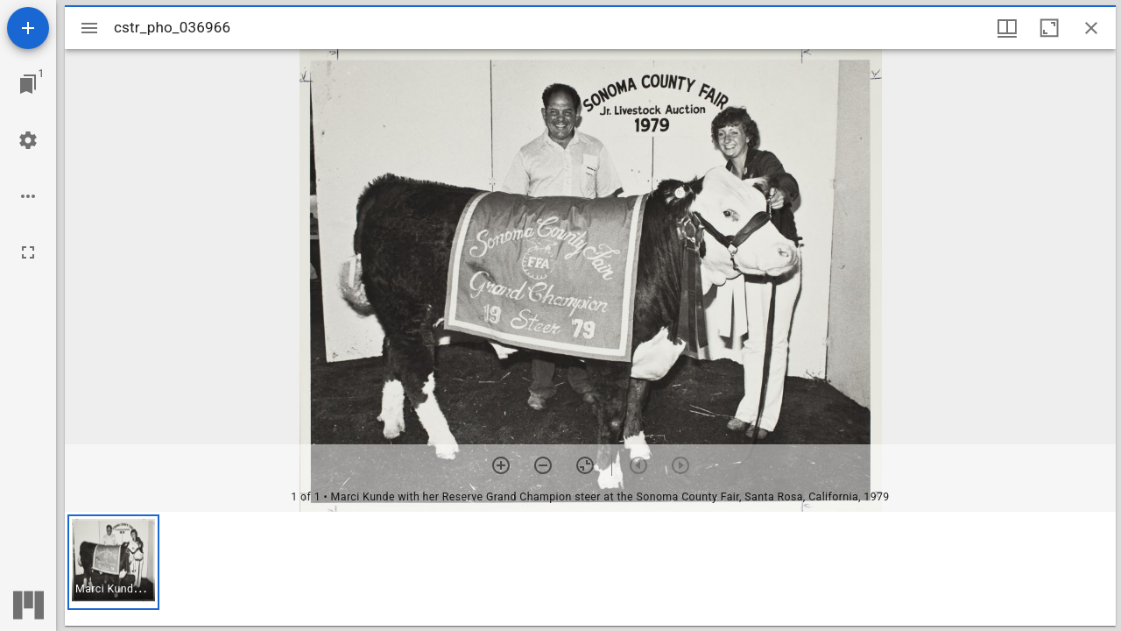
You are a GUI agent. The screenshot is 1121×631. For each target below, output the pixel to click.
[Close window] (1091, 28)
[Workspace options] (28, 196)
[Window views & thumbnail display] (1007, 28)
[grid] (590, 569)
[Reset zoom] (585, 465)
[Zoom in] (501, 465)
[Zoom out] (543, 465)
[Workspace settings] (28, 140)
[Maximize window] (1049, 28)
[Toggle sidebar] (89, 28)
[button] (113, 562)
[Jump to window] (28, 84)
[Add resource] (28, 28)
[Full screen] (28, 252)
